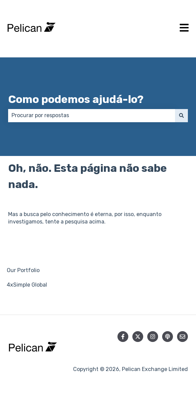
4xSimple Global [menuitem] (27, 285)
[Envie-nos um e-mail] (182, 336)
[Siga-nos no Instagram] (152, 336)
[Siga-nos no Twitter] (137, 336)
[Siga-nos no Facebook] (122, 336)
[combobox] (91, 115)
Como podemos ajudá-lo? (76, 99)
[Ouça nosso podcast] (167, 336)
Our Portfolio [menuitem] (23, 270)
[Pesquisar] (181, 115)
